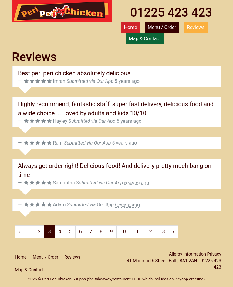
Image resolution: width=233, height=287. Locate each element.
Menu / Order (162, 27)
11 (136, 231)
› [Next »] (173, 231)
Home (130, 27)
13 (162, 231)
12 (149, 231)
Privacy (214, 254)
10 (123, 231)
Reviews (196, 27)
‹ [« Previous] (19, 231)
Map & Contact (145, 38)
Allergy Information (187, 254)
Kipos (81, 279)
